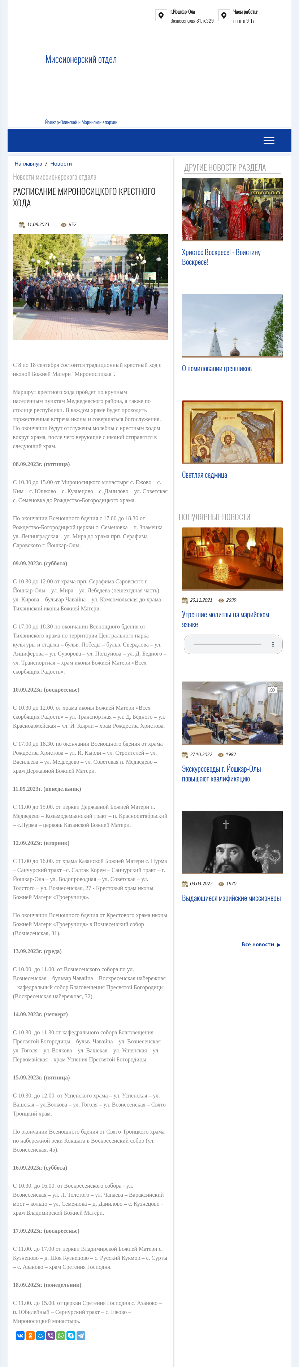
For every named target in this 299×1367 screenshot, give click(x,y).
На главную (28, 163)
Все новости (260, 944)
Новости (61, 163)
